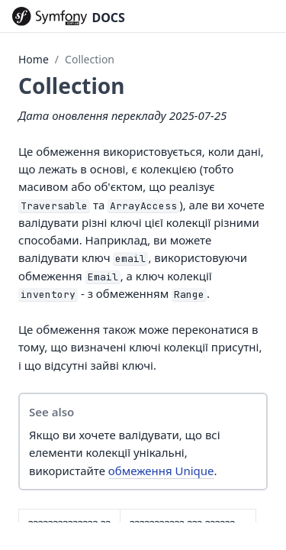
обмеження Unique (161, 470)
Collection (89, 59)
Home (33, 59)
